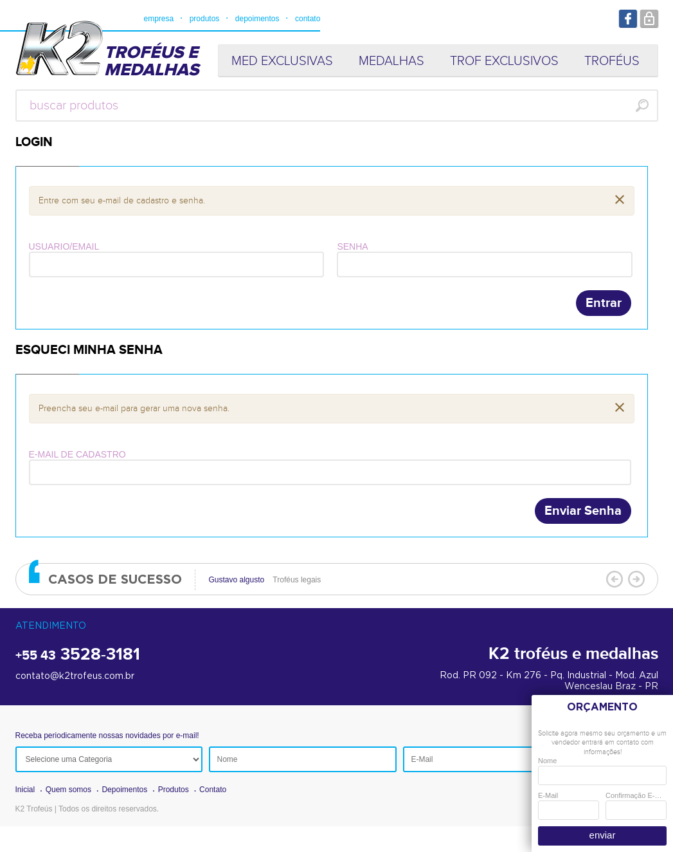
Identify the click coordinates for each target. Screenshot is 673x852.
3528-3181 (77, 655)
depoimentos (257, 18)
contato (307, 18)
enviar (602, 834)
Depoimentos (124, 789)
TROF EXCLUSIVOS (504, 61)
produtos (205, 18)
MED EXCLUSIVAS (282, 61)
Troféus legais (265, 579)
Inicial (25, 789)
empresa (159, 18)
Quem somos (68, 789)
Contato (212, 789)
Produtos (173, 789)
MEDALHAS (391, 61)
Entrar (604, 303)
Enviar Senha (583, 511)
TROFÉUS (612, 61)
